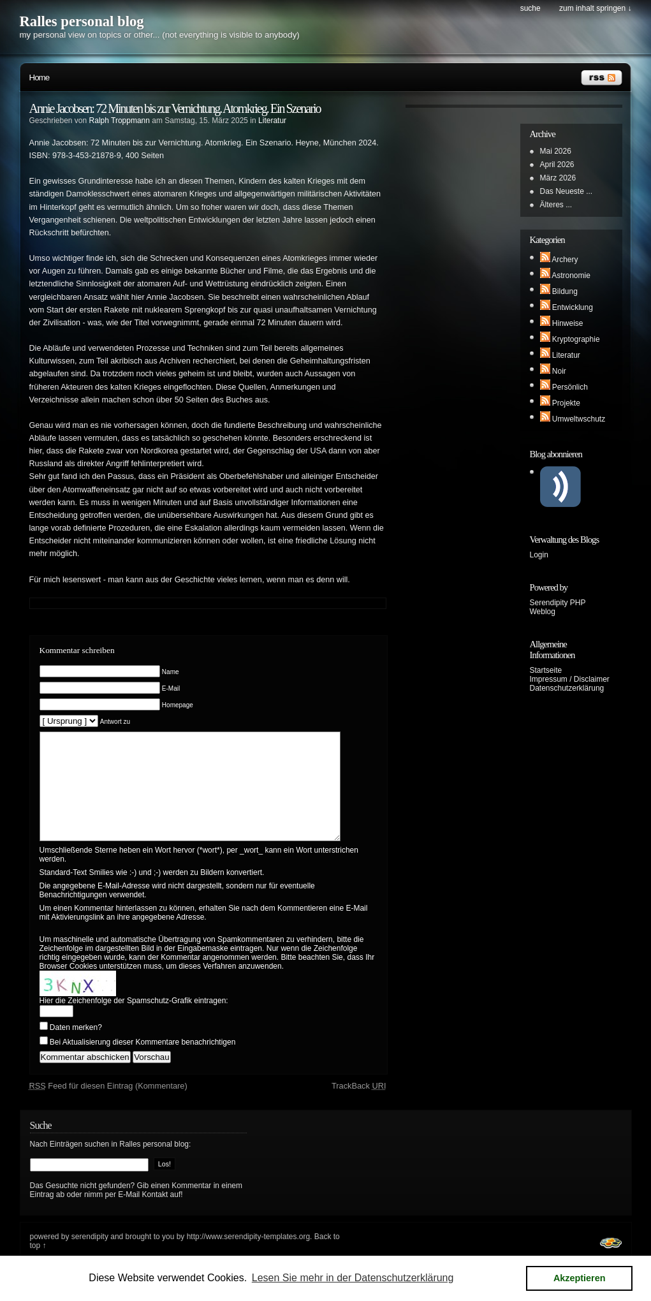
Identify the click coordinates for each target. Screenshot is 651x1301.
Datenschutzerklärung (567, 688)
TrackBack (359, 1105)
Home (39, 77)
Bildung (565, 291)
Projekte (566, 403)
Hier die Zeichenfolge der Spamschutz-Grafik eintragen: (134, 1019)
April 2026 (557, 164)
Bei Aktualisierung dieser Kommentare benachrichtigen (143, 1061)
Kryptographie (576, 339)
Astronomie (571, 275)
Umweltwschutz (578, 419)
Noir (559, 371)
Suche (530, 8)
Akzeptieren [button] (579, 1278)
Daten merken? (76, 1046)
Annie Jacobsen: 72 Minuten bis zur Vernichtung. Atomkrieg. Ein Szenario (175, 108)
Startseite (546, 670)
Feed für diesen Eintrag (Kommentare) (108, 1105)
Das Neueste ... (566, 191)
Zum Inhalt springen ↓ (595, 8)
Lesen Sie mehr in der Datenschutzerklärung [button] (353, 1277)
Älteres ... (556, 204)
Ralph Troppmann (119, 120)
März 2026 (558, 177)
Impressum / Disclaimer (570, 679)
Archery (565, 259)
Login (539, 554)
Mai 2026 (555, 151)
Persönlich (570, 387)
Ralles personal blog (82, 21)
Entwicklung (572, 307)
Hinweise (567, 323)
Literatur (272, 120)
